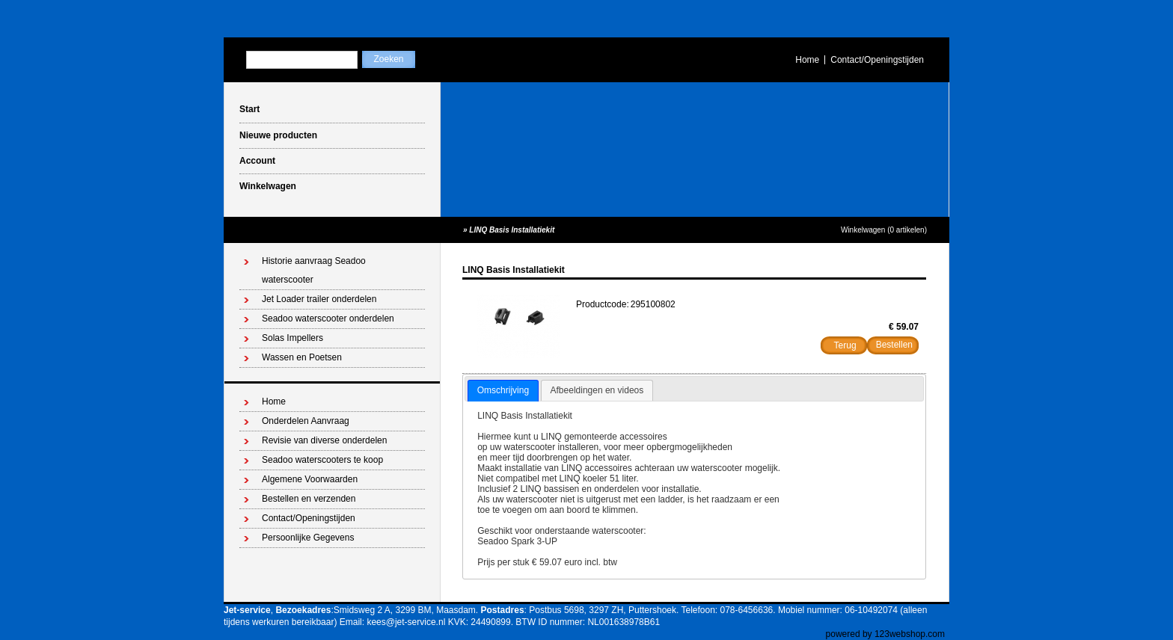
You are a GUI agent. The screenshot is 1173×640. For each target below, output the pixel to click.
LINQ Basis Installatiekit (511, 230)
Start (249, 109)
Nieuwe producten (278, 135)
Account (257, 161)
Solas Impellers (292, 338)
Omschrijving (503, 390)
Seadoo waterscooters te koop (322, 460)
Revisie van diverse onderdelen (324, 440)
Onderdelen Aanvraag (305, 421)
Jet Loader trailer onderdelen (319, 299)
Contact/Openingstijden (877, 59)
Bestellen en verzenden (308, 498)
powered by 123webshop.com (885, 634)
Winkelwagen (267, 186)
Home (807, 59)
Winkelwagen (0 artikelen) (884, 230)
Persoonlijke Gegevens (308, 537)
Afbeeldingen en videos (597, 390)
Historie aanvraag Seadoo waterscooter (314, 270)
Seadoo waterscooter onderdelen (328, 318)
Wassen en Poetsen (302, 357)
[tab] (503, 391)
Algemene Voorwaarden (310, 479)
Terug (845, 345)
